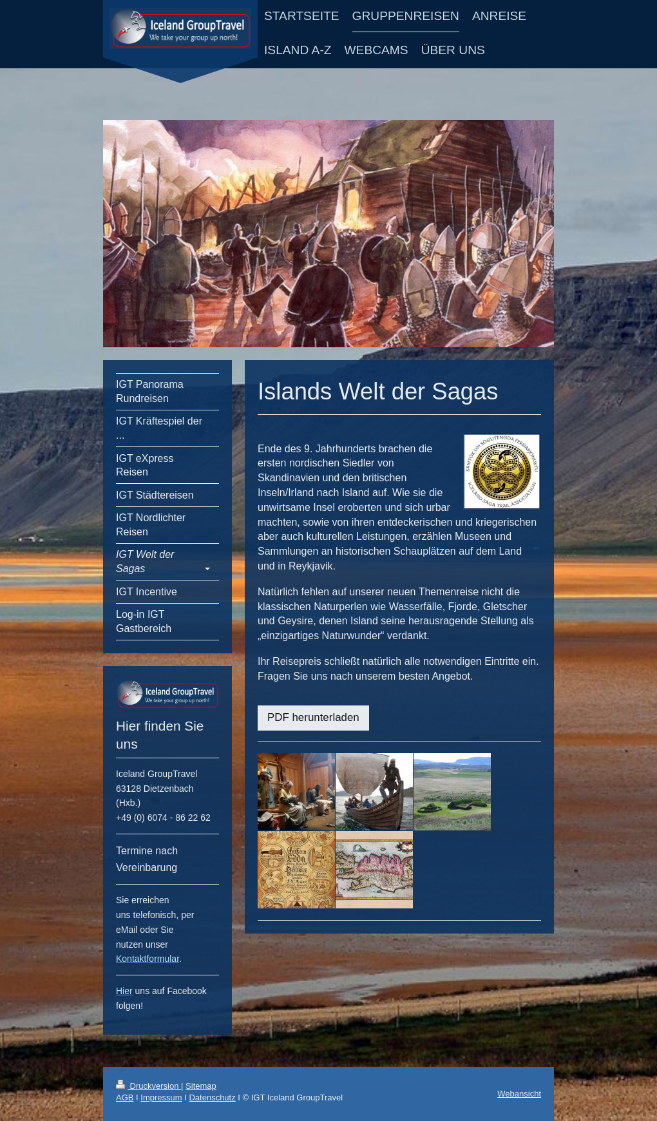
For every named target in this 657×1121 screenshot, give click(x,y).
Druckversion (148, 1086)
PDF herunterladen (313, 717)
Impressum (161, 1097)
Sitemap (201, 1086)
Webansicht (519, 1093)
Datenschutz (212, 1097)
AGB (124, 1097)
